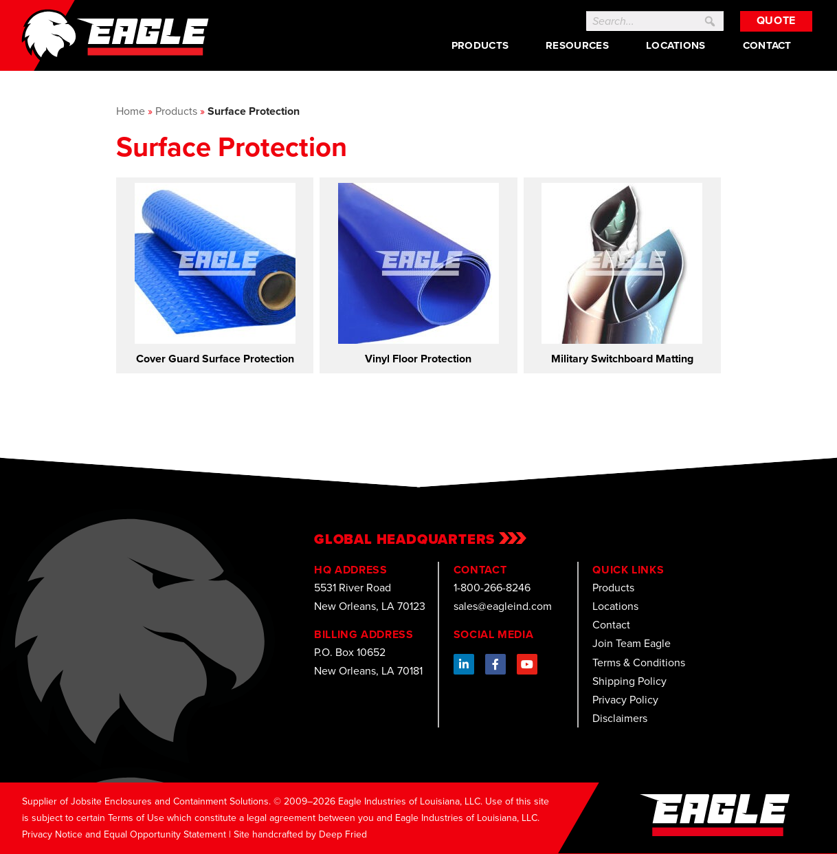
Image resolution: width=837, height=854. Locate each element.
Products (480, 45)
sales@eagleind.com (503, 606)
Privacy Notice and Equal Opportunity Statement (124, 834)
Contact (767, 45)
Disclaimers (619, 718)
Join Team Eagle (631, 643)
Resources (577, 45)
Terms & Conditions (638, 662)
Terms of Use (136, 818)
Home (130, 111)
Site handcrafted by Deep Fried (300, 834)
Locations (676, 45)
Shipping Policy (629, 681)
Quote (776, 20)
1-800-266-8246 (492, 587)
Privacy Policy (625, 700)
